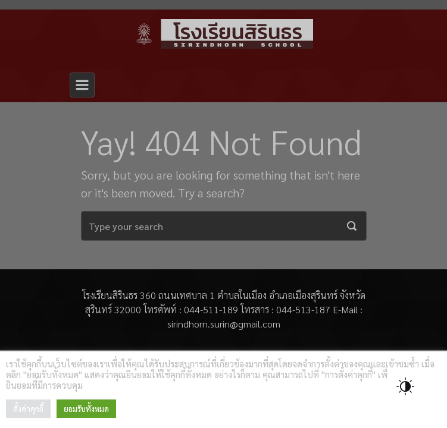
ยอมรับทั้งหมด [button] (86, 409)
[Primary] (82, 85)
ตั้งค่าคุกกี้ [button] (28, 409)
